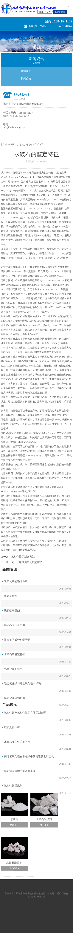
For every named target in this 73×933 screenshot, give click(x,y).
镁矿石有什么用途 (14, 625)
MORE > (14, 825)
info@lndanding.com (14, 127)
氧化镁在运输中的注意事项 (19, 771)
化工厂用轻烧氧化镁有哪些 (27, 562)
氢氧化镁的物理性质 (16, 581)
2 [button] (38, 47)
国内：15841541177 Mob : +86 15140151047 (56, 24)
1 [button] (35, 47)
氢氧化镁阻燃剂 (13, 785)
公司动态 (26, 71)
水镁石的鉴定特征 (14, 654)
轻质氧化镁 (7, 464)
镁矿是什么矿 (12, 727)
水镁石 (40, 177)
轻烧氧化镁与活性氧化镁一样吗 (22, 683)
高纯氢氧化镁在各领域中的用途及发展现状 (29, 756)
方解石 (14, 383)
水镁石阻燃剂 (44, 819)
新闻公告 (26, 78)
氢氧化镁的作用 (13, 669)
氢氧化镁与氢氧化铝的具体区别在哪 (25, 712)
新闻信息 (27, 144)
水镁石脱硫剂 (14, 862)
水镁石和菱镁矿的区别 (17, 741)
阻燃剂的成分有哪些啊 (17, 639)
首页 (18, 144)
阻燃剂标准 (10, 596)
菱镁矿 (62, 379)
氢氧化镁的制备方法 (23, 556)
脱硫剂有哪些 (12, 610)
